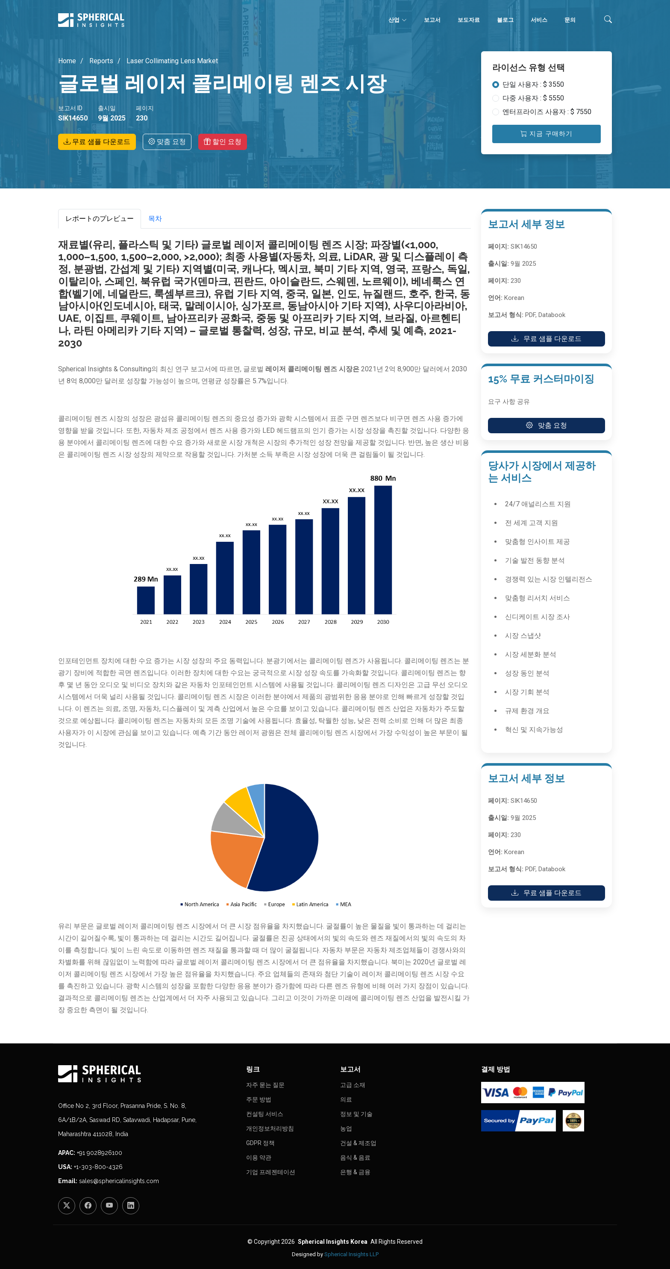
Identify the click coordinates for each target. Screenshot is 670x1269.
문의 (570, 20)
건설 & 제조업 (358, 1143)
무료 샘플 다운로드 (97, 142)
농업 (346, 1128)
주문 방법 (258, 1099)
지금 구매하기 (546, 134)
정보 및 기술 (356, 1114)
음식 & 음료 (355, 1157)
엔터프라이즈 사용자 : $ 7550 (546, 112)
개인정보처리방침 (270, 1128)
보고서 (432, 20)
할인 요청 (222, 142)
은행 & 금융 (355, 1172)
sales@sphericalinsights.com (119, 1181)
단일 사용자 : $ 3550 (533, 84)
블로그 (505, 20)
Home (67, 61)
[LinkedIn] (130, 1205)
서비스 (539, 20)
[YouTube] (109, 1205)
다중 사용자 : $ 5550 (533, 98)
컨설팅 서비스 (264, 1114)
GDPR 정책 (260, 1143)
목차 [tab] (155, 218)
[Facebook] (88, 1205)
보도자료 (469, 20)
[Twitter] (66, 1205)
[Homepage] (147, 1073)
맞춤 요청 (167, 142)
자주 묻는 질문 (265, 1085)
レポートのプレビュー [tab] (99, 218)
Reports (100, 61)
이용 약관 (258, 1157)
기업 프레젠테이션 (270, 1172)
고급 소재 (352, 1085)
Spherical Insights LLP (351, 1254)
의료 (346, 1099)
